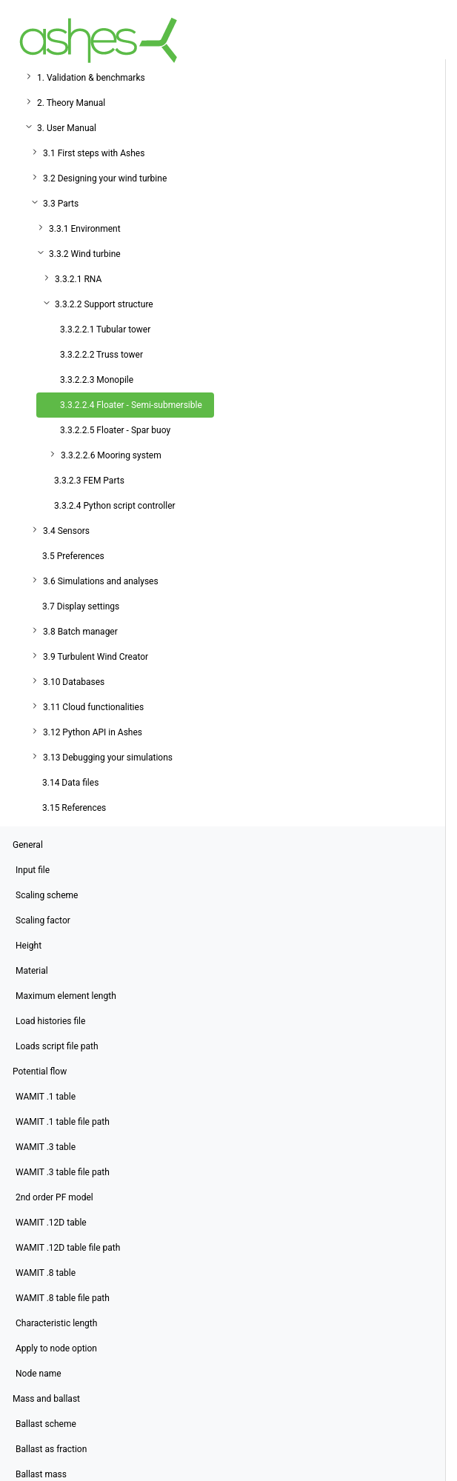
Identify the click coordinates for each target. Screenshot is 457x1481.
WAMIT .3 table (46, 1147)
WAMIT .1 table (46, 1096)
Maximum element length (66, 996)
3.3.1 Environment (85, 229)
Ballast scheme (46, 1424)
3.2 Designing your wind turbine (105, 178)
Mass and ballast (46, 1399)
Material (32, 971)
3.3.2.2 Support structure (104, 304)
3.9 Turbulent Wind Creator (95, 657)
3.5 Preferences (73, 556)
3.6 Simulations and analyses (101, 581)
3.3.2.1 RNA (78, 279)
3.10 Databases (73, 682)
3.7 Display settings (80, 606)
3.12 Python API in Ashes (92, 732)
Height (28, 945)
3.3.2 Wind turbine (85, 254)
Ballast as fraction (51, 1449)
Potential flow (40, 1071)
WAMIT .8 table (46, 1273)
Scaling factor (43, 920)
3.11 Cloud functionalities (93, 707)
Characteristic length (56, 1323)
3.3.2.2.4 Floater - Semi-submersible (131, 405)
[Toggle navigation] (424, 40)
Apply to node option (56, 1348)
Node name (38, 1373)
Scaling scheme (47, 895)
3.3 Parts (61, 203)
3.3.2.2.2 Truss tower (101, 355)
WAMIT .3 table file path (63, 1172)
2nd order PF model (54, 1197)
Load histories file (50, 1021)
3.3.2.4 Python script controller (115, 506)
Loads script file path (57, 1046)
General (28, 845)
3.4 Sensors (66, 531)
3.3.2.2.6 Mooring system (111, 455)
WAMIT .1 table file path (63, 1122)
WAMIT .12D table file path (68, 1248)
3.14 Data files (70, 783)
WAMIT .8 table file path (63, 1298)
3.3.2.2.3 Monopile (96, 380)
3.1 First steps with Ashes (93, 153)
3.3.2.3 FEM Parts (89, 480)
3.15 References (74, 808)
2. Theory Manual (71, 103)
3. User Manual (66, 128)
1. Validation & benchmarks (91, 78)
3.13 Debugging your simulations (108, 757)
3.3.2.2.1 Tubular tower (105, 329)
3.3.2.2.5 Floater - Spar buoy (115, 430)
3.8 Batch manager (80, 631)
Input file (33, 870)
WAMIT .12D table (51, 1222)
